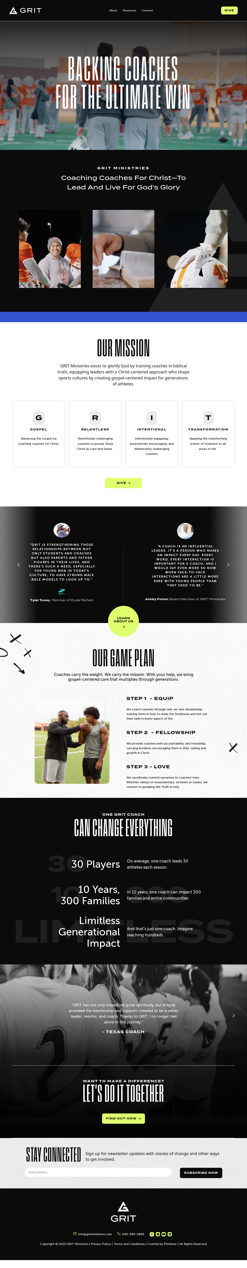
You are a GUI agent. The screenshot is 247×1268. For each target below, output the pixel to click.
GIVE (123, 487)
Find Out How (123, 1126)
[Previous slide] (19, 571)
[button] (13, 1023)
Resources (129, 10)
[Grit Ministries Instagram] (159, 1242)
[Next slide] (229, 571)
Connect (147, 10)
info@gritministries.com (92, 1242)
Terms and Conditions (129, 1252)
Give (229, 10)
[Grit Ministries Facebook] (152, 1242)
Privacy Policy (101, 1252)
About (113, 10)
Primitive (170, 1252)
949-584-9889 (130, 1242)
